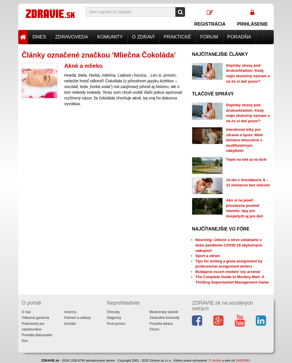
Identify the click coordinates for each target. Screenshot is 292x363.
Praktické (177, 37)
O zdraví (143, 37)
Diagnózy (114, 318)
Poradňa (239, 37)
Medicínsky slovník (163, 312)
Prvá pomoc (116, 324)
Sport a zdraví (207, 256)
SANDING (243, 360)
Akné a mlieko (83, 66)
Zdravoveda (71, 37)
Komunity (110, 37)
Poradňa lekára (161, 324)
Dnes (39, 37)
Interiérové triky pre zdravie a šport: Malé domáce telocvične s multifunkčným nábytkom (244, 140)
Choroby (113, 312)
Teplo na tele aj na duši (246, 159)
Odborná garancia (35, 318)
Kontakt (70, 324)
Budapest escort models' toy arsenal (227, 272)
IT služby (215, 360)
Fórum (209, 37)
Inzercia (70, 312)
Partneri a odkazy (77, 318)
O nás (26, 312)
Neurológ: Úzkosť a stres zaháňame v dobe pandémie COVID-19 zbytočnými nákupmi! (228, 245)
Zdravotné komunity (164, 318)
